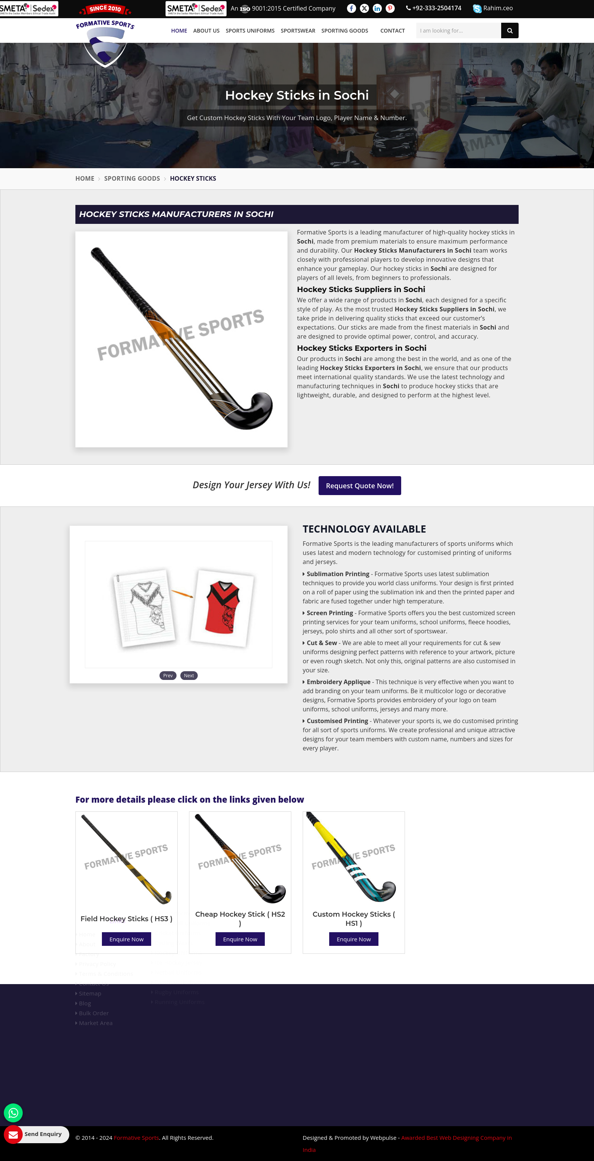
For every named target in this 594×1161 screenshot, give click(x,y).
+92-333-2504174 (433, 8)
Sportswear (298, 30)
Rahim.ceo (493, 8)
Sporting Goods (345, 30)
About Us (206, 30)
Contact (392, 30)
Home (179, 30)
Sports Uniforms (250, 30)
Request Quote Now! (360, 485)
